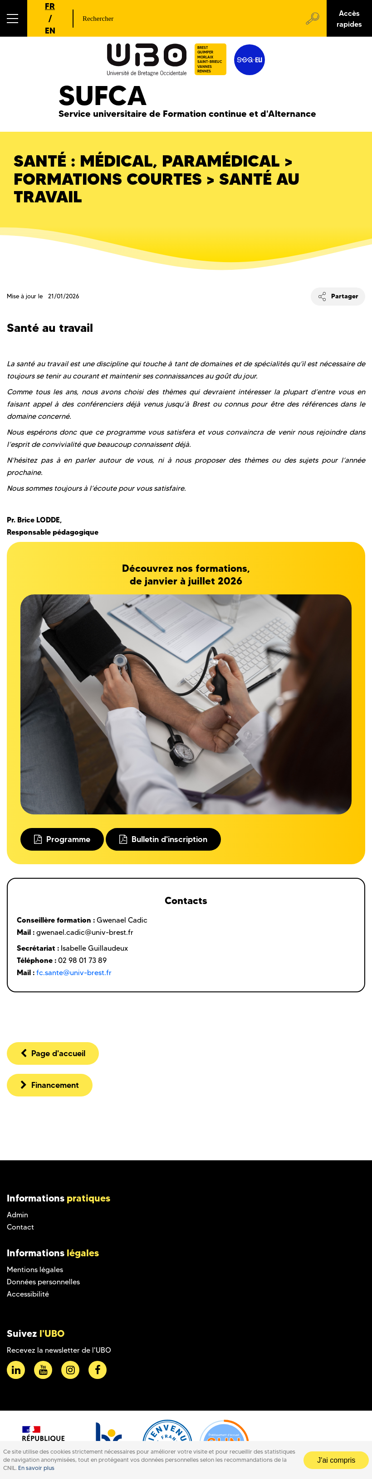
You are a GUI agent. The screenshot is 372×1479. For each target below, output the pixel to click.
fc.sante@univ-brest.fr (74, 972)
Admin (17, 1215)
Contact (20, 1227)
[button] (13, 18)
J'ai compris (336, 1460)
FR (50, 6)
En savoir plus (36, 1468)
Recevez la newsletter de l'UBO (59, 1350)
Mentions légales (35, 1269)
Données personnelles (43, 1282)
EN (50, 30)
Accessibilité (28, 1294)
